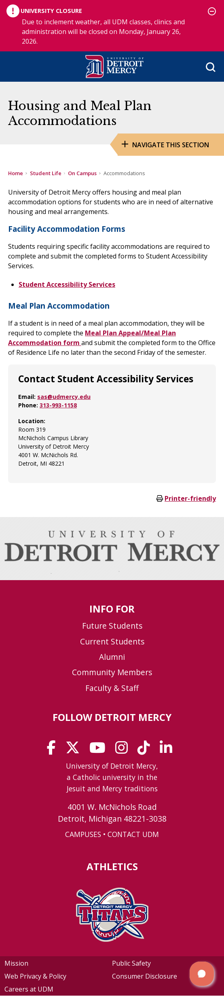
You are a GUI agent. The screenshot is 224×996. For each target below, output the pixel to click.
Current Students (112, 641)
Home (15, 173)
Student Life (45, 173)
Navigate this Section (170, 144)
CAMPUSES (83, 834)
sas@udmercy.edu (64, 397)
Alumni (112, 656)
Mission (16, 963)
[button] (202, 974)
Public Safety (131, 963)
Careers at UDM (28, 989)
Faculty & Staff (112, 687)
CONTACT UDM (133, 834)
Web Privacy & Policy (35, 976)
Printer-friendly (190, 498)
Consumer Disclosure (144, 976)
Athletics (112, 866)
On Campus (82, 173)
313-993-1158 (58, 405)
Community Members (112, 672)
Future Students (112, 625)
